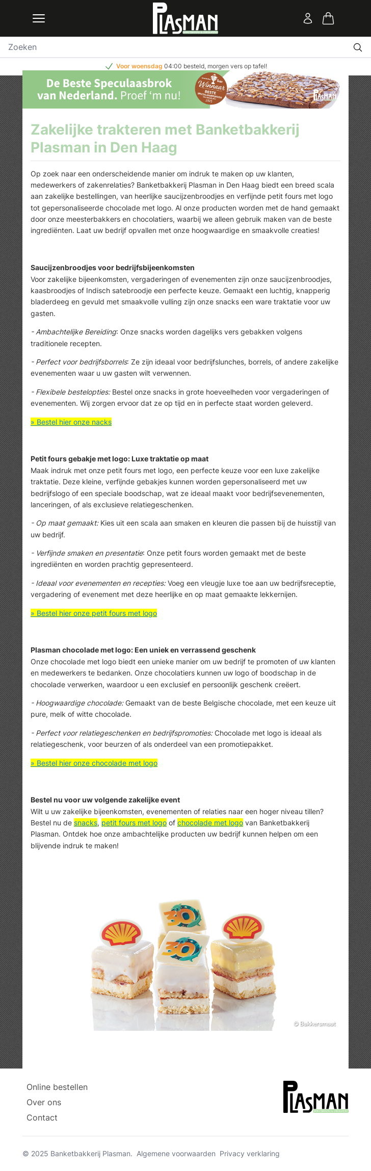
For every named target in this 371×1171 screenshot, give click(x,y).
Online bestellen (57, 1087)
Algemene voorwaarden (176, 1153)
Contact (42, 1117)
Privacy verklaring (250, 1153)
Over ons (43, 1102)
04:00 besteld (184, 66)
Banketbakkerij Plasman (90, 1153)
